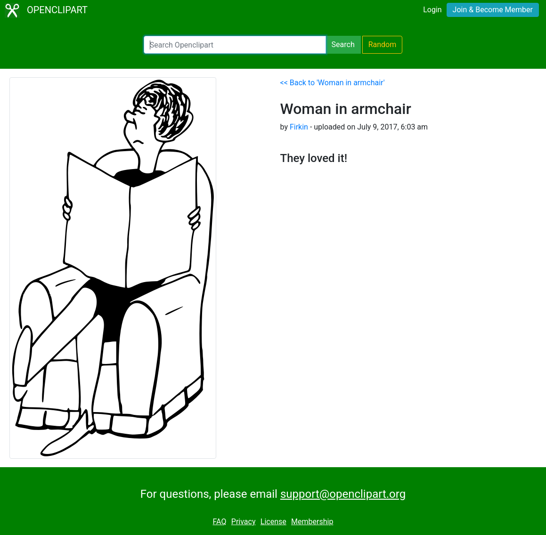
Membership (312, 521)
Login (432, 9)
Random (382, 44)
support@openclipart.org (343, 494)
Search (343, 44)
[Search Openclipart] (235, 45)
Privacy (243, 521)
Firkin (299, 126)
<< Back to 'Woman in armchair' (332, 82)
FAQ (220, 521)
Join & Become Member (493, 9)
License (273, 521)
